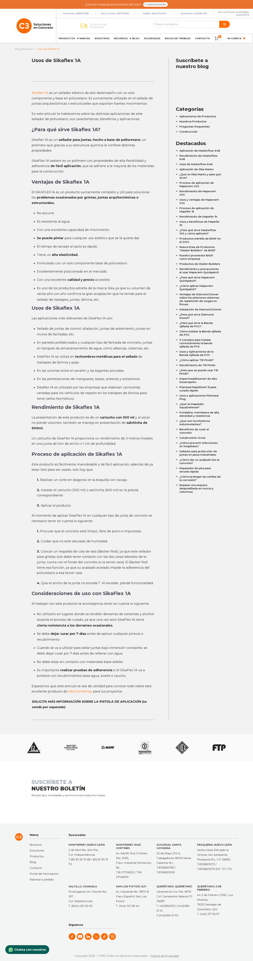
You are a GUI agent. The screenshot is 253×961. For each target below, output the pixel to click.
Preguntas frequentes (194, 126)
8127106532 (123, 13)
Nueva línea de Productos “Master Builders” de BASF (197, 248)
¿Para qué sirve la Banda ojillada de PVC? (196, 324)
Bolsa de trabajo (178, 38)
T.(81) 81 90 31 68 (79, 859)
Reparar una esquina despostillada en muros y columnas (196, 488)
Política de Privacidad (164, 955)
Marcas (84, 38)
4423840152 (200, 13)
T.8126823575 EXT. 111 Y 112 (214, 869)
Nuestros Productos (192, 121)
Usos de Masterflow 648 (195, 164)
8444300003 (158, 13)
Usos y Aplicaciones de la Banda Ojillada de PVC (196, 353)
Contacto (202, 38)
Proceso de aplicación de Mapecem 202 (196, 184)
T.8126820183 (165, 867)
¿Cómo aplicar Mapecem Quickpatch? (196, 287)
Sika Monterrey (80, 691)
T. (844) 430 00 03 (80, 906)
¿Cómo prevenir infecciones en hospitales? (198, 444)
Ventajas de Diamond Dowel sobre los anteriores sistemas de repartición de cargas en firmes (199, 299)
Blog (136, 38)
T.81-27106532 (125, 872)
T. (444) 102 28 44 (127, 906)
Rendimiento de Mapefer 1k (198, 216)
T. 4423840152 (166, 906)
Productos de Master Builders (199, 264)
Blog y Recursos (24, 48)
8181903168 (82, 13)
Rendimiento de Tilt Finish (197, 365)
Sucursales (152, 38)
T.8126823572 (206, 864)
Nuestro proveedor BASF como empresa (196, 257)
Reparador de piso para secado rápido (195, 470)
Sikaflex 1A (40, 93)
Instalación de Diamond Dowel (200, 309)
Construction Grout (192, 437)
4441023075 (242, 14)
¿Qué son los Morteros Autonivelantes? (194, 422)
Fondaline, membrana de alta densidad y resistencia (199, 414)
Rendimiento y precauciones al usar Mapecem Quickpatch (199, 270)
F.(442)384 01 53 (167, 915)
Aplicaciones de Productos (197, 116)
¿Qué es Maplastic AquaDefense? (191, 405)
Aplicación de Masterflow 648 (199, 150)
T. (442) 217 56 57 (208, 914)
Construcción (188, 131)
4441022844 (242, 12)
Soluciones (37, 850)
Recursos (121, 38)
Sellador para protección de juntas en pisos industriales (198, 453)
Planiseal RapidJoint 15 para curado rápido (197, 388)
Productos (67, 38)
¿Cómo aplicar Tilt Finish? (196, 360)
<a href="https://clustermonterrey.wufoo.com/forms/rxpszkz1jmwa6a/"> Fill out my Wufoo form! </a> (198, 85)
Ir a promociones (155, 4)
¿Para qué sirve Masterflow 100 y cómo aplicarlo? (197, 231)
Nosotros (102, 38)
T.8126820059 (166, 872)
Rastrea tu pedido (42, 879)
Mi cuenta (237, 38)
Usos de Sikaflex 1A (56, 60)
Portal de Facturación (44, 873)
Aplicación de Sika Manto (196, 169)
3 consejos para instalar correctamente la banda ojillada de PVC (195, 343)
